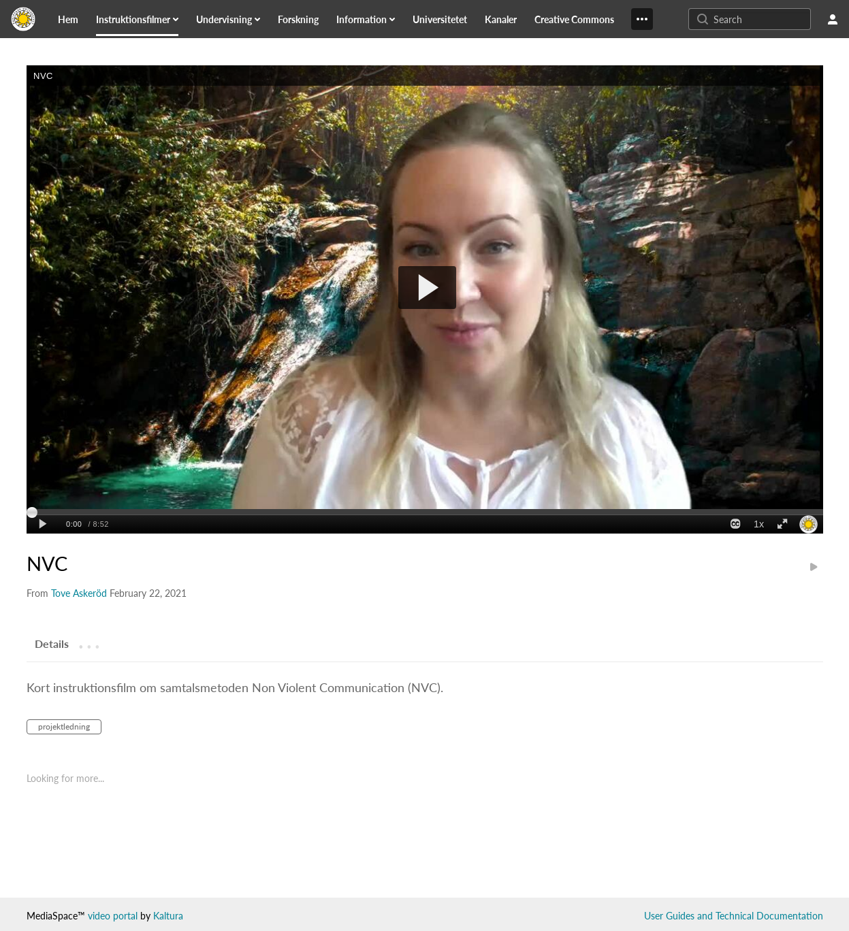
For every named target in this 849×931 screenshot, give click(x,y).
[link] (68, 19)
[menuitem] (76, 19)
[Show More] (642, 19)
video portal (113, 915)
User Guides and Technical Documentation (733, 915)
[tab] (52, 643)
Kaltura (168, 915)
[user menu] (833, 19)
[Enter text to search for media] (760, 19)
